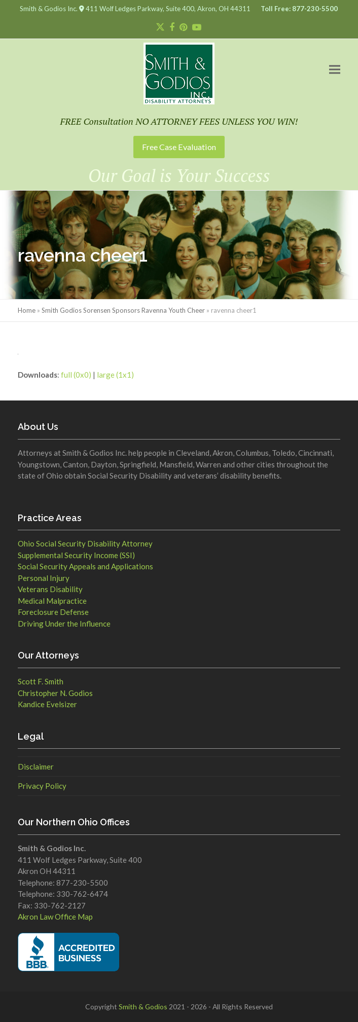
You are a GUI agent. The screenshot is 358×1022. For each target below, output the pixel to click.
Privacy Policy (42, 785)
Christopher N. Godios (55, 693)
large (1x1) (115, 374)
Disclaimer (36, 766)
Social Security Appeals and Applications (85, 566)
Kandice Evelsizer (47, 704)
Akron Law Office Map (55, 916)
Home (26, 310)
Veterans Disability (50, 589)
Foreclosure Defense (53, 611)
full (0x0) (76, 374)
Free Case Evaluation (179, 147)
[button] (334, 69)
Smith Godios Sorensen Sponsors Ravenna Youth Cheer (123, 310)
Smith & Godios (143, 1006)
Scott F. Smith (40, 681)
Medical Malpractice (52, 600)
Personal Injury (43, 577)
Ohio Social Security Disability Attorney (85, 543)
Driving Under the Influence (64, 623)
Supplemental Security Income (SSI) (76, 555)
